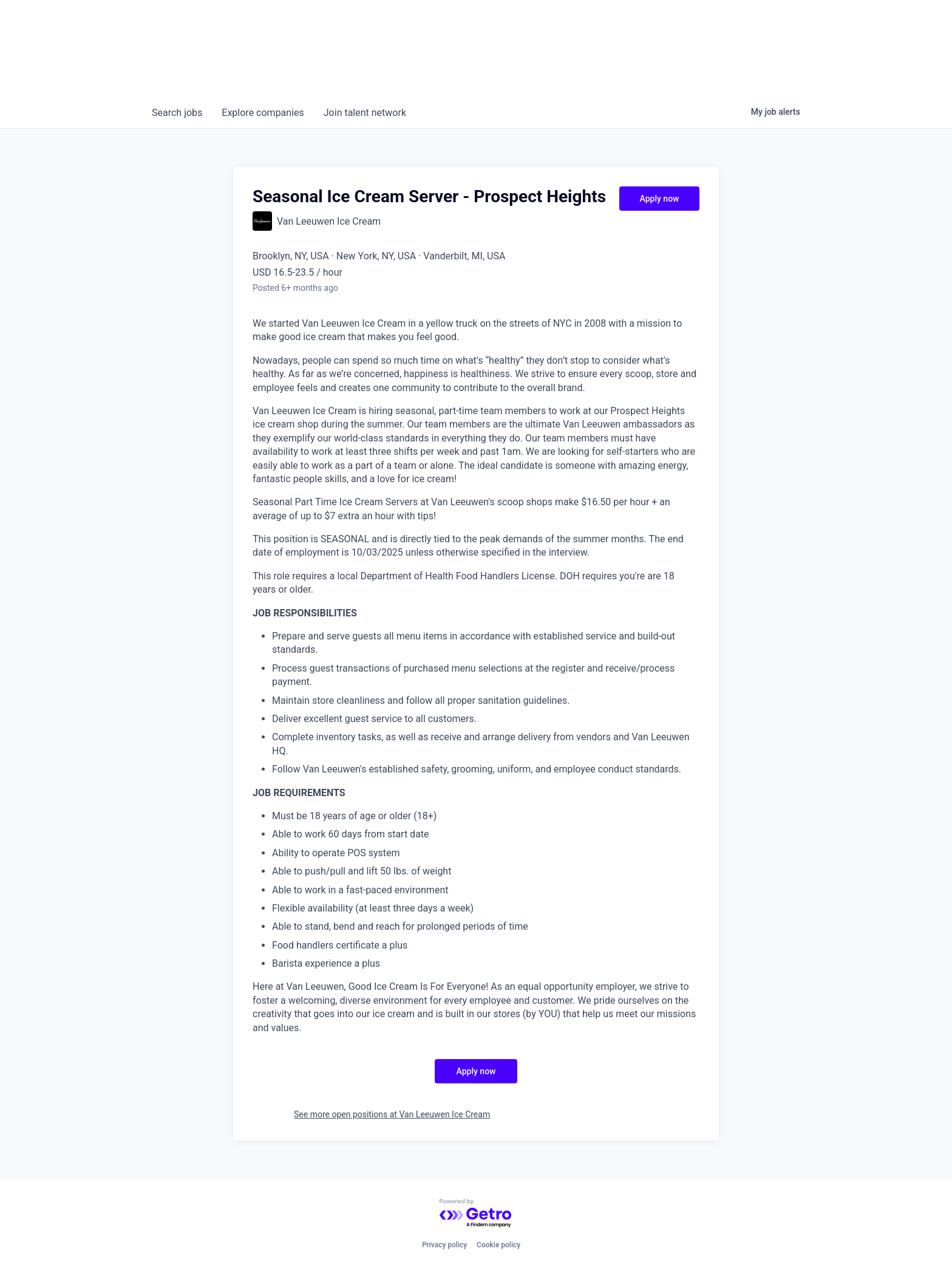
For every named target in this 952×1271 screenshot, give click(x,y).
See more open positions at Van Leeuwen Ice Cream (392, 1114)
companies (263, 112)
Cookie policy (498, 1245)
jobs (177, 112)
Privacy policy (444, 1245)
